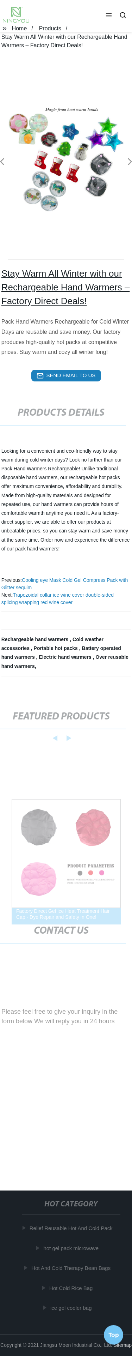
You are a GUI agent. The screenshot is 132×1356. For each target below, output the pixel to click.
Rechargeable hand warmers (35, 639)
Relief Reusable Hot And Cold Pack (71, 1228)
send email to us (66, 375)
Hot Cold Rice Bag (71, 1288)
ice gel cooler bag (72, 1308)
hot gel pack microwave (71, 1248)
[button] (108, 16)
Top (113, 1334)
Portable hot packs (56, 648)
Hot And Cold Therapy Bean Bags (71, 1268)
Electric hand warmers (66, 657)
